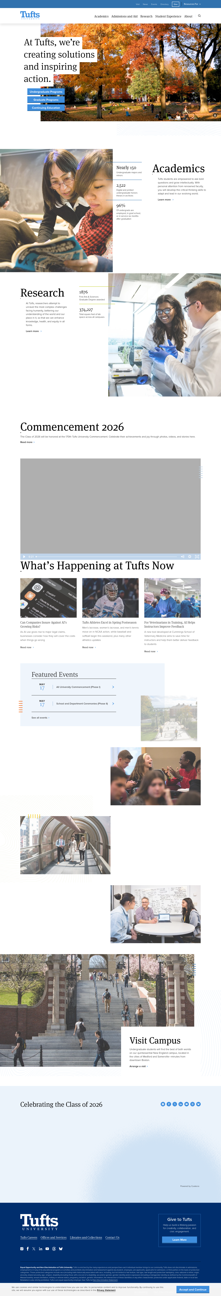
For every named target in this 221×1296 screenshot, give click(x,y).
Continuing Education (46, 108)
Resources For (191, 4)
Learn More (180, 1240)
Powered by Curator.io (189, 1186)
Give (176, 4)
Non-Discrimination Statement (105, 1280)
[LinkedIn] (180, 1104)
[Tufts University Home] (30, 15)
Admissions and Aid (124, 16)
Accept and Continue (192, 1289)
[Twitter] (175, 1104)
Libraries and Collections (86, 1237)
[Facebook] (169, 1104)
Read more (26, 442)
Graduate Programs (46, 100)
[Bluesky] (198, 1104)
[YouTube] (186, 1104)
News (145, 4)
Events (154, 4)
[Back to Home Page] (39, 1222)
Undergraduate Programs (46, 92)
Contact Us (112, 1237)
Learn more (164, 199)
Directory (165, 4)
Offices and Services (54, 1237)
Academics (101, 16)
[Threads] (192, 1104)
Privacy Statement (106, 1290)
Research (146, 16)
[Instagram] (163, 1104)
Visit (138, 4)
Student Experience (168, 16)
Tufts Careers (28, 1237)
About (188, 16)
